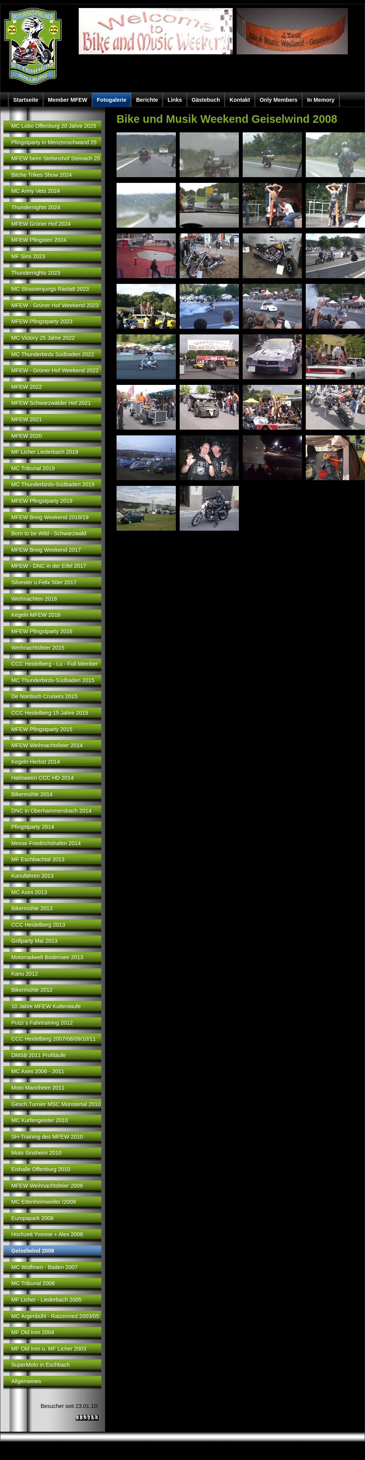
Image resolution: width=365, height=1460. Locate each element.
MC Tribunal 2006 (33, 1283)
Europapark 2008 (32, 1218)
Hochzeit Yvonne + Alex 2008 (47, 1234)
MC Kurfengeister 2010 (39, 1120)
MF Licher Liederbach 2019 (44, 452)
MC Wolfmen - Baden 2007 (44, 1267)
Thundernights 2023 (35, 273)
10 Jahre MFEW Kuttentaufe (46, 1006)
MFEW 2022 (26, 387)
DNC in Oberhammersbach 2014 (51, 811)
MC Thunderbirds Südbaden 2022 (52, 354)
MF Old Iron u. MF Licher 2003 (48, 1349)
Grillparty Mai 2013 (34, 941)
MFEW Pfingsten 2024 (38, 240)
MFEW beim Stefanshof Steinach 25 (55, 158)
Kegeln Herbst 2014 (35, 762)
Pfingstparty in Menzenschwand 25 (53, 142)
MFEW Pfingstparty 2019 (41, 501)
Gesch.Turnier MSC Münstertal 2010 (56, 1104)
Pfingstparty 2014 (32, 827)
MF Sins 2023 (28, 256)
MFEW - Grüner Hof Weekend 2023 (55, 305)
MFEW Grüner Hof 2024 (40, 224)
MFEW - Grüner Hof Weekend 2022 (55, 370)
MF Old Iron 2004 (32, 1332)
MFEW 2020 (26, 436)
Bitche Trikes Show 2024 (41, 175)
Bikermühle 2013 (31, 908)
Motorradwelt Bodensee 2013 (47, 957)
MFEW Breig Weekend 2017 (46, 550)
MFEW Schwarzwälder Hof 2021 (51, 403)
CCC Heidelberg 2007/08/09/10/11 (53, 1039)
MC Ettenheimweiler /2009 (43, 1202)
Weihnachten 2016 (34, 599)
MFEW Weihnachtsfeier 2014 (47, 745)
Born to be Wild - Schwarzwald (48, 533)
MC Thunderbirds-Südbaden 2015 (52, 680)
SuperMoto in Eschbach (40, 1365)
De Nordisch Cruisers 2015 (44, 696)
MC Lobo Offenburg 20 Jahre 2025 (53, 126)
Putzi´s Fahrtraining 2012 (42, 1023)
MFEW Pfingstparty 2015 (41, 729)
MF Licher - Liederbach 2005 (46, 1300)
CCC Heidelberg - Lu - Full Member (54, 664)
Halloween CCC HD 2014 (42, 778)
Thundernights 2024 (35, 207)
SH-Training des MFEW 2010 (47, 1137)
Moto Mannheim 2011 (37, 1088)
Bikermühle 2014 (31, 794)
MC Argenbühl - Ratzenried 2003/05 (55, 1316)
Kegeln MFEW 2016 (35, 615)
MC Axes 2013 (29, 892)
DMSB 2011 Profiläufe (38, 1055)
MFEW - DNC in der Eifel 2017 (48, 566)
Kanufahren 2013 (32, 876)
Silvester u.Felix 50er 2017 (43, 582)
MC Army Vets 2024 (35, 191)
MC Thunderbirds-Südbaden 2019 (52, 484)
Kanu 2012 (24, 974)
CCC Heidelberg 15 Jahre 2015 (49, 713)
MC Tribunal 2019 (33, 468)
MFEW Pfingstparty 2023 (41, 321)
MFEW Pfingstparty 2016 (41, 631)
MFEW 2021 (26, 419)
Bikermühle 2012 (31, 990)
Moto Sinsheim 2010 (36, 1153)
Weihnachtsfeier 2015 (37, 648)
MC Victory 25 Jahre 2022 (43, 338)
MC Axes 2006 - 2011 (37, 1071)
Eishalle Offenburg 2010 (40, 1169)
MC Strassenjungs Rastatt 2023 (50, 289)
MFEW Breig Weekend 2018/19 (49, 517)
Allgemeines (26, 1381)
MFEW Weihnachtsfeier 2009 (47, 1186)
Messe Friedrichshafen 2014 (46, 843)
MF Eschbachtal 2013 (37, 859)
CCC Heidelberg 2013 (38, 925)
